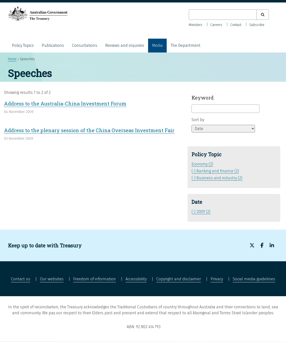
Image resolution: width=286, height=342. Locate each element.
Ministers (195, 25)
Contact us (20, 279)
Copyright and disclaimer (178, 279)
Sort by (197, 119)
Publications (53, 45)
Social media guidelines (254, 279)
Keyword (202, 97)
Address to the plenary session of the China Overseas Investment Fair (89, 130)
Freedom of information (94, 279)
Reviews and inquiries (124, 45)
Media (157, 45)
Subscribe (256, 25)
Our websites (52, 279)
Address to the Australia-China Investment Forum (65, 103)
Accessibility (136, 279)
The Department (185, 45)
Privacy (217, 279)
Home (12, 59)
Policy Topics (23, 45)
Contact (235, 25)
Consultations (84, 45)
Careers (216, 25)
